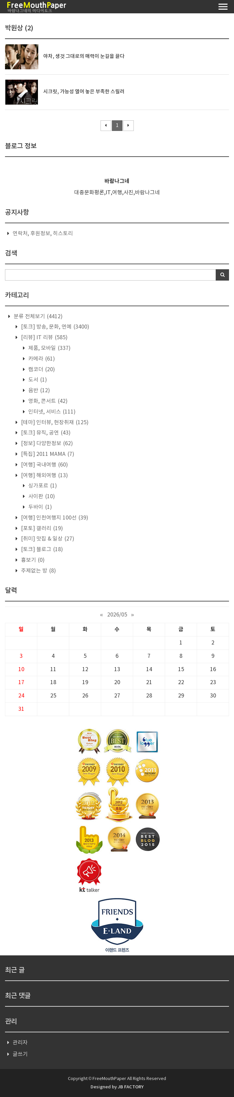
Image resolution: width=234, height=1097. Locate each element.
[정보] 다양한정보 (46, 444)
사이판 (41, 497)
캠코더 (41, 370)
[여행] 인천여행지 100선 (54, 518)
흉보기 (32, 560)
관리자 (20, 1043)
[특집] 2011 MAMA (47, 454)
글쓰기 (20, 1054)
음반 (38, 391)
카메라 (41, 359)
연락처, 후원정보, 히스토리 (43, 234)
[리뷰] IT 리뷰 (44, 338)
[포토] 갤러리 (41, 529)
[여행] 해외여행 (44, 476)
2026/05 (117, 615)
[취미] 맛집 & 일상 (47, 539)
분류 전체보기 (37, 317)
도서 (37, 380)
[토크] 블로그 (41, 549)
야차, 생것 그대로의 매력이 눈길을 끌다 (83, 56)
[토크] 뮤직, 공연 (45, 433)
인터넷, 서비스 (51, 412)
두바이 (39, 507)
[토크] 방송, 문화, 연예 (54, 327)
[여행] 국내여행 (44, 465)
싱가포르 (42, 486)
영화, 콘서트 (47, 401)
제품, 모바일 (49, 348)
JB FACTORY (130, 1087)
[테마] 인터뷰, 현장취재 (54, 423)
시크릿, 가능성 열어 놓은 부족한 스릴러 (83, 92)
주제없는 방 (38, 571)
